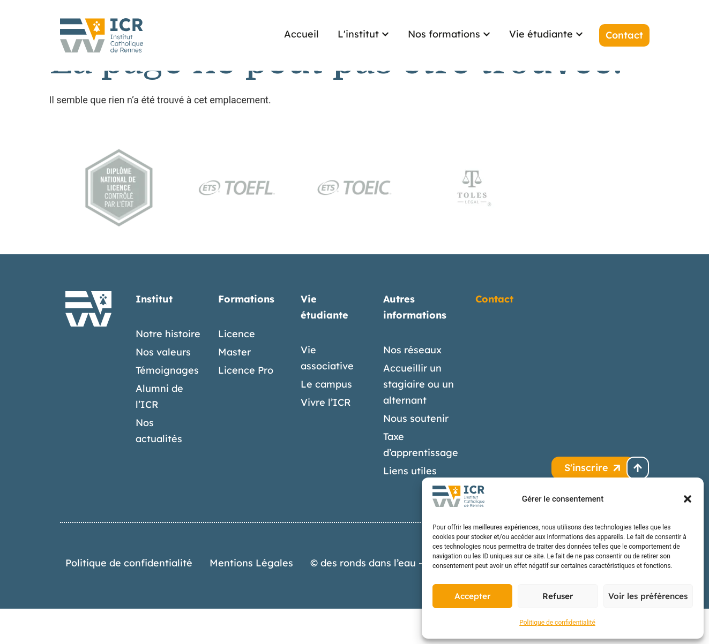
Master (234, 387)
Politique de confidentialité (557, 622)
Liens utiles (410, 506)
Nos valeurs (163, 387)
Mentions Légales (251, 598)
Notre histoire (168, 369)
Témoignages (167, 405)
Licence (236, 369)
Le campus (326, 419)
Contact (494, 334)
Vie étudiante (324, 342)
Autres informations (414, 342)
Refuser (558, 596)
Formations (246, 334)
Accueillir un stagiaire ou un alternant (418, 419)
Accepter (472, 596)
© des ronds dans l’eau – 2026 (379, 598)
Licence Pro (245, 405)
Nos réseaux (412, 385)
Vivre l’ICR (326, 437)
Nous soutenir (416, 454)
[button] (687, 499)
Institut (154, 334)
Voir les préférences (648, 596)
